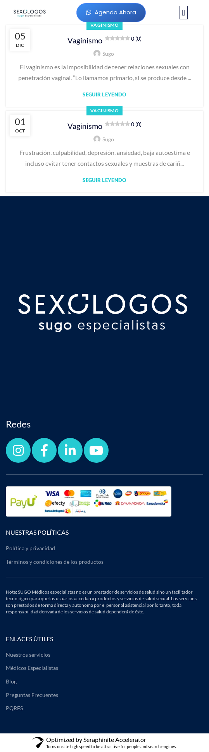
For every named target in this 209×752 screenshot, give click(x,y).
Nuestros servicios (28, 654)
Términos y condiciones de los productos (55, 561)
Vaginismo (104, 40)
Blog (11, 681)
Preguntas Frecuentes (32, 695)
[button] (184, 12)
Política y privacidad (30, 548)
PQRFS (14, 708)
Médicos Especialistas (32, 667)
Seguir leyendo (104, 94)
